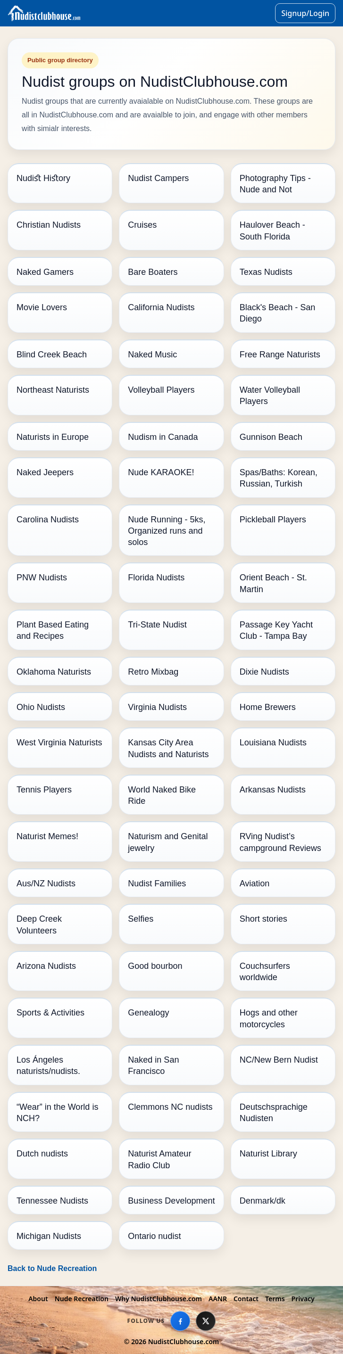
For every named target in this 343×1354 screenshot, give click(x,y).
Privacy (303, 1298)
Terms (275, 1298)
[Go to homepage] (139, 13)
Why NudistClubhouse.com (158, 1298)
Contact (246, 1298)
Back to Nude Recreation (52, 1268)
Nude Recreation (82, 1298)
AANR (218, 1298)
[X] (206, 1321)
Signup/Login (305, 13)
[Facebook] (180, 1321)
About (38, 1298)
